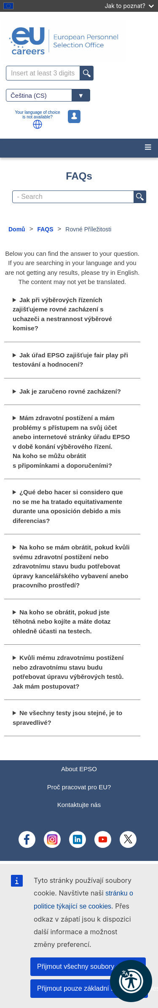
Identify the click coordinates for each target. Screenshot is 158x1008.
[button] (37, 124)
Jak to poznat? (129, 5)
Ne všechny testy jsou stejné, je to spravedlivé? (67, 717)
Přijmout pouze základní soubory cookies (92, 988)
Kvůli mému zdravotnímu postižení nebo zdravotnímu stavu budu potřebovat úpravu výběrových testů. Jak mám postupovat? (68, 672)
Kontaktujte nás (79, 804)
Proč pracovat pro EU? (79, 787)
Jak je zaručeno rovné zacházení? (70, 391)
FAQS (45, 229)
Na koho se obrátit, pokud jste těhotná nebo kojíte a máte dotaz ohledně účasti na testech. (62, 622)
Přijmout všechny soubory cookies (88, 966)
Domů (16, 229)
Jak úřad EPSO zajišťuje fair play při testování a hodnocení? (70, 359)
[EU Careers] (79, 41)
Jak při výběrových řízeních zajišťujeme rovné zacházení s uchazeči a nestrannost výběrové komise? (62, 314)
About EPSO (79, 768)
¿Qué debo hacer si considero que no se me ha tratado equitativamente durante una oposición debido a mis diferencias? (68, 506)
